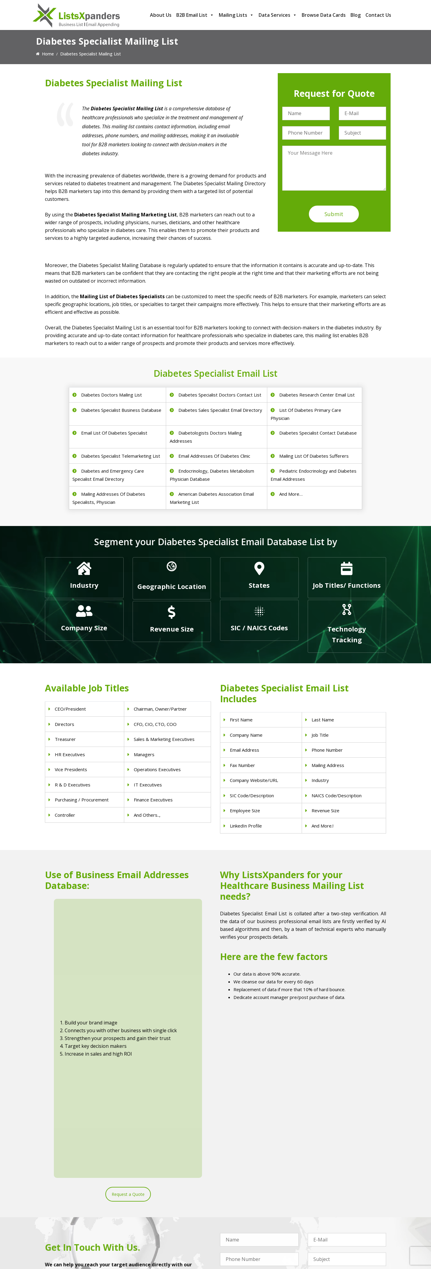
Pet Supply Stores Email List (247, 1203)
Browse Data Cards (324, 15)
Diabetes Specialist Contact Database (318, 433)
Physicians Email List (152, 1195)
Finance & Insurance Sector (246, 1218)
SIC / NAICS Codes (259, 627)
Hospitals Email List (151, 1226)
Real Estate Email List (241, 1211)
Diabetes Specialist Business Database (121, 410)
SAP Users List (322, 1211)
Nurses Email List (149, 1242)
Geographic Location (171, 586)
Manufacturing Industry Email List (252, 1234)
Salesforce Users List (328, 1218)
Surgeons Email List (152, 1234)
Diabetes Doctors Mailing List (111, 395)
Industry (84, 585)
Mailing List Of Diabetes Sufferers (314, 456)
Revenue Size (172, 628)
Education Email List (239, 1242)
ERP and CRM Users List (331, 1195)
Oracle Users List (324, 1242)
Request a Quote (128, 992)
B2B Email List (195, 15)
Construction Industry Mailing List (252, 1195)
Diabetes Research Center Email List (317, 395)
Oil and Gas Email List (241, 1226)
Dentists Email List (151, 1203)
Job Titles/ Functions (347, 585)
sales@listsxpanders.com (77, 1219)
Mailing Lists (236, 15)
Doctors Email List (150, 1211)
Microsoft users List (327, 1226)
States (259, 585)
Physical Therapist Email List (160, 1218)
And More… (291, 494)
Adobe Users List (324, 1203)
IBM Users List (322, 1234)
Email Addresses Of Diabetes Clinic (214, 456)
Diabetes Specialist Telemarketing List (120, 456)
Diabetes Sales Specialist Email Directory (220, 410)
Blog (355, 15)
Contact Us (378, 15)
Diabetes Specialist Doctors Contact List (219, 395)
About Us (161, 15)
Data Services (278, 15)
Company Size (84, 627)
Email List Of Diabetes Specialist (114, 433)
